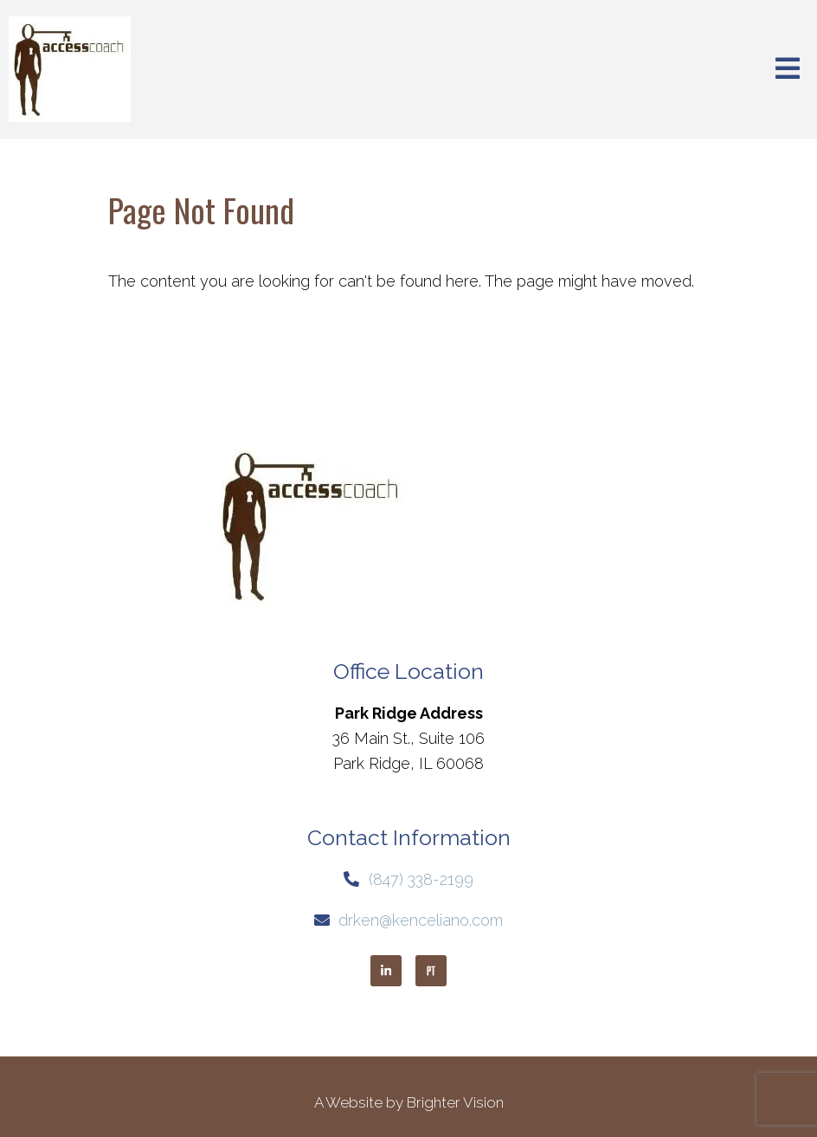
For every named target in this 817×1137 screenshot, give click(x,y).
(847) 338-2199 (421, 879)
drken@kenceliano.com (420, 920)
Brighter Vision (455, 1102)
